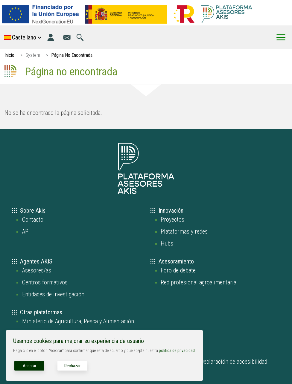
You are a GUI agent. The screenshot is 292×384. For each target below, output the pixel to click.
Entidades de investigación (53, 294)
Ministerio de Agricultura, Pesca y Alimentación (78, 321)
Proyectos (172, 219)
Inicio (9, 55)
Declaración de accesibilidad (233, 361)
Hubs (167, 243)
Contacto (32, 219)
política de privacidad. (177, 350)
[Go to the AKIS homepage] (226, 14)
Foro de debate (178, 270)
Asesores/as (36, 270)
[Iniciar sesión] (50, 37)
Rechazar (72, 365)
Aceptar (29, 365)
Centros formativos (45, 282)
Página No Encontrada (71, 55)
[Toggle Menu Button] (280, 37)
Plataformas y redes (184, 231)
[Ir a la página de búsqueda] (80, 37)
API (26, 231)
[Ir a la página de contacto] (67, 37)
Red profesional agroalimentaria (198, 282)
